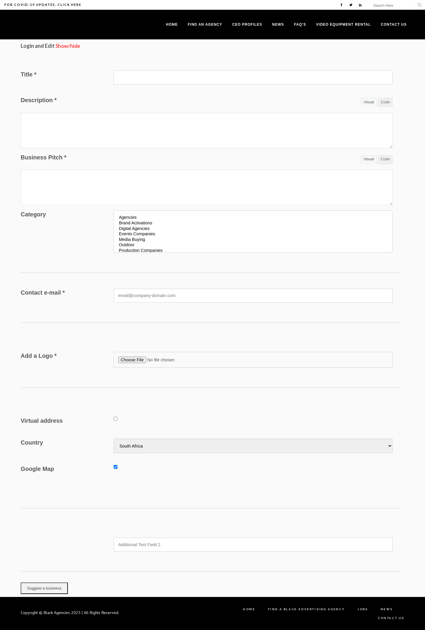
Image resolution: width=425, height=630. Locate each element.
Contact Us (391, 618)
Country (32, 442)
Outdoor (253, 245)
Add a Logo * (39, 355)
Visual (369, 102)
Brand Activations (253, 223)
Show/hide (67, 46)
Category (33, 214)
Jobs (362, 609)
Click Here (69, 4)
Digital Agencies (253, 229)
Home (249, 609)
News (387, 609)
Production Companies (253, 251)
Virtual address (42, 420)
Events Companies (253, 234)
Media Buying (253, 240)
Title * (29, 74)
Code (385, 102)
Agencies (253, 218)
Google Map (37, 469)
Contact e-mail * (43, 292)
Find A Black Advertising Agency (306, 609)
